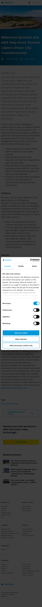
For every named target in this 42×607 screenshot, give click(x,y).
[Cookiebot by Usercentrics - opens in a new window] (30, 260)
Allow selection (21, 339)
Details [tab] (21, 266)
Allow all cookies (21, 333)
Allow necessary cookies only (21, 345)
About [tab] (34, 266)
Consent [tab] (7, 266)
